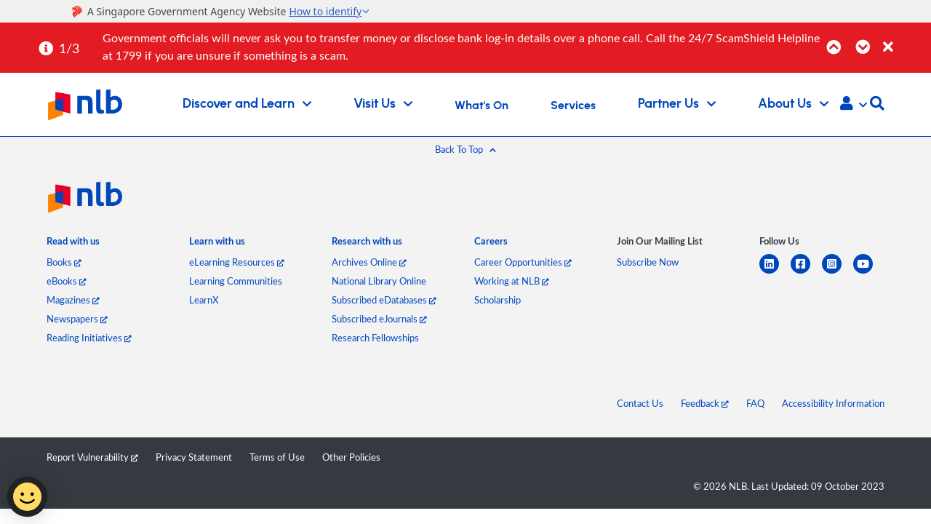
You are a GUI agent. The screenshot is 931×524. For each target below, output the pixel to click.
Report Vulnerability (92, 457)
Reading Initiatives (89, 337)
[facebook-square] (806, 272)
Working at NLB (511, 280)
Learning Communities (235, 280)
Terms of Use (277, 457)
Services (573, 105)
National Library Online (379, 280)
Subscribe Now (648, 262)
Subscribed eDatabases (384, 299)
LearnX (203, 299)
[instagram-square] (837, 272)
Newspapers (77, 318)
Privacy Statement (194, 457)
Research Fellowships (375, 337)
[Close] (904, 39)
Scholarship (497, 299)
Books (64, 262)
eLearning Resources (236, 262)
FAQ (755, 403)
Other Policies (351, 457)
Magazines (73, 299)
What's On (481, 105)
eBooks (67, 280)
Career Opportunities (523, 262)
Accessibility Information (833, 403)
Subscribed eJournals (379, 318)
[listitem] (73, 244)
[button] (853, 104)
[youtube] (868, 272)
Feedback (705, 403)
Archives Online (369, 262)
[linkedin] (775, 272)
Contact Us (640, 403)
